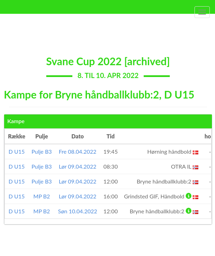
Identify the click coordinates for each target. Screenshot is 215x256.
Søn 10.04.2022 (77, 211)
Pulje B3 (42, 151)
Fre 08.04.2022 (77, 151)
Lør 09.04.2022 (77, 166)
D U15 (16, 151)
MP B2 (41, 196)
